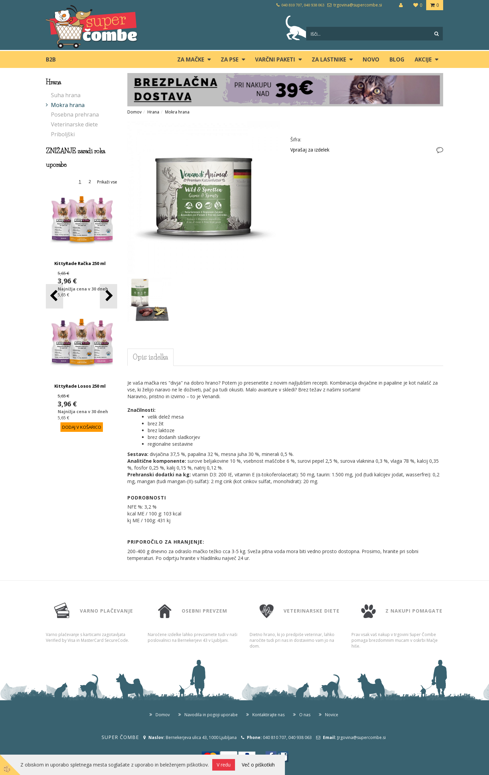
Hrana (153, 112)
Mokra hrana (68, 105)
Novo (371, 59)
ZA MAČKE (190, 59)
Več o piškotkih (258, 764)
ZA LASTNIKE (329, 59)
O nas (304, 715)
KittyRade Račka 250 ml (80, 263)
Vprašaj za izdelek (309, 149)
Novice (331, 715)
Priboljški (63, 134)
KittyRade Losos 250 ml (80, 386)
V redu (224, 764)
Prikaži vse (107, 182)
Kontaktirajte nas (268, 715)
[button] (108, 296)
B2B (51, 59)
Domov (134, 112)
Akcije (423, 59)
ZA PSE (229, 59)
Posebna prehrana (75, 114)
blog (397, 59)
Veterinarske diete (74, 124)
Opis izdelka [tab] (150, 357)
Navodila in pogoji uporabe (211, 715)
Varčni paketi (275, 59)
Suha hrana (65, 95)
